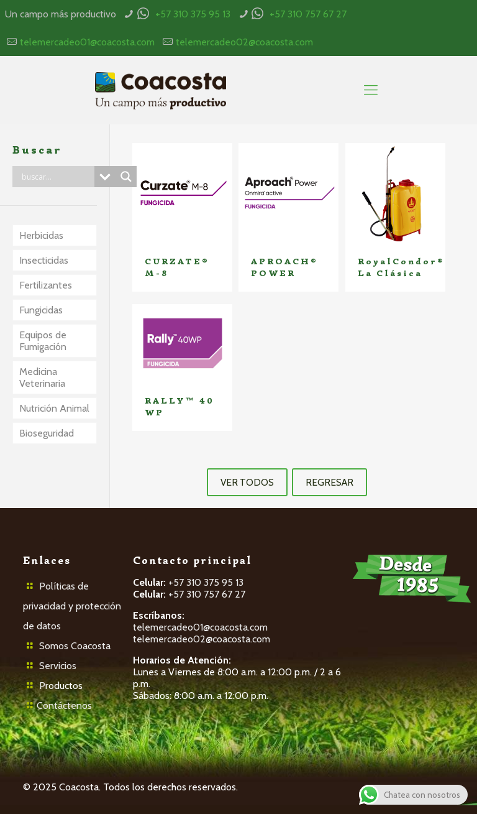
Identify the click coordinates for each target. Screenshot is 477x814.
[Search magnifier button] (126, 176)
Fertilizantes (45, 285)
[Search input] (56, 176)
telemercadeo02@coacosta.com (244, 42)
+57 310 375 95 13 (192, 14)
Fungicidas (41, 310)
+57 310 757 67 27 (308, 14)
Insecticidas (43, 260)
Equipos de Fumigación (42, 341)
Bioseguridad (46, 433)
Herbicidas (41, 235)
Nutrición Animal (54, 408)
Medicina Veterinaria (42, 377)
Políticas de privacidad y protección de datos (72, 606)
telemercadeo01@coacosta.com (87, 42)
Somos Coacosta (75, 646)
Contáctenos (64, 705)
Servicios (57, 666)
